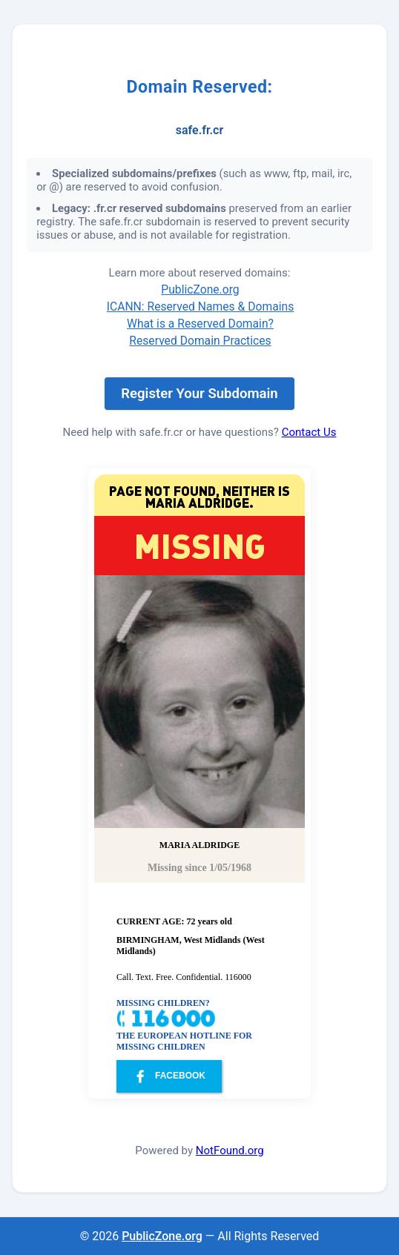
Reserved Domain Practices (200, 341)
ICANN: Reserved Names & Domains (200, 306)
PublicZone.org (200, 289)
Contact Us (309, 432)
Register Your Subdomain (199, 393)
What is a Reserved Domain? (200, 324)
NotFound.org (230, 1150)
